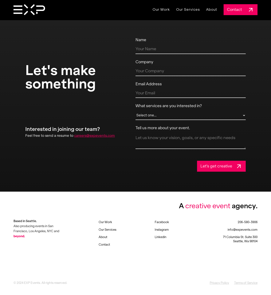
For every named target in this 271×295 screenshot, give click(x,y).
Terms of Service (246, 282)
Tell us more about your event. (163, 128)
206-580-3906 (248, 222)
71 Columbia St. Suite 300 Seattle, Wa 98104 (240, 239)
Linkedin (160, 237)
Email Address (149, 84)
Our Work (161, 10)
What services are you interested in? (169, 106)
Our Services (188, 10)
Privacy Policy (219, 282)
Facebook (162, 222)
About (211, 10)
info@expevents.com (243, 229)
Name (141, 40)
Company (144, 62)
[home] (29, 9)
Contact (104, 244)
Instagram (162, 229)
